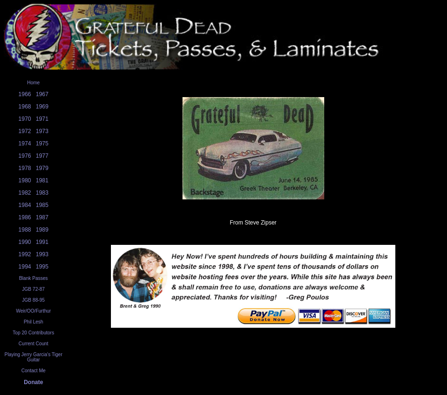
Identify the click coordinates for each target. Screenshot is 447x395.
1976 (24, 156)
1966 (24, 94)
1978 (24, 168)
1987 (42, 217)
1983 (42, 192)
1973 (42, 131)
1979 (42, 168)
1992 (24, 254)
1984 (24, 205)
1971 (42, 119)
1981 (42, 180)
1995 (42, 266)
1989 (42, 229)
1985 (42, 205)
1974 (24, 143)
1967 (42, 94)
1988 (24, 229)
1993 (42, 254)
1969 (42, 106)
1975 (42, 143)
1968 (24, 106)
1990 (24, 242)
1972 (24, 131)
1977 (42, 156)
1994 (24, 266)
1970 (24, 119)
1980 (24, 180)
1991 (42, 242)
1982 (24, 192)
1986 (24, 217)
